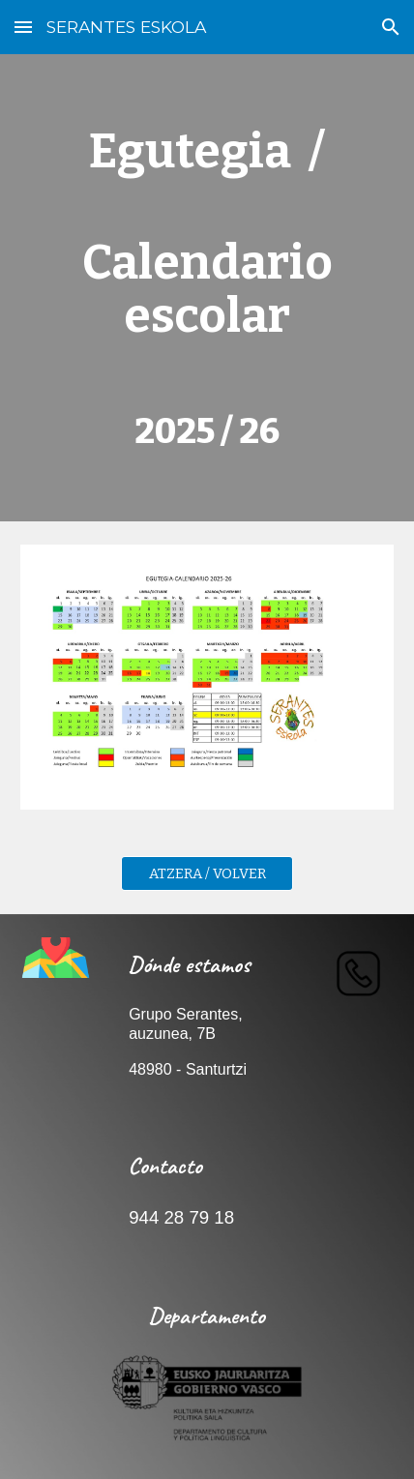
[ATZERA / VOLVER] (207, 873)
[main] (207, 287)
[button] (23, 26)
